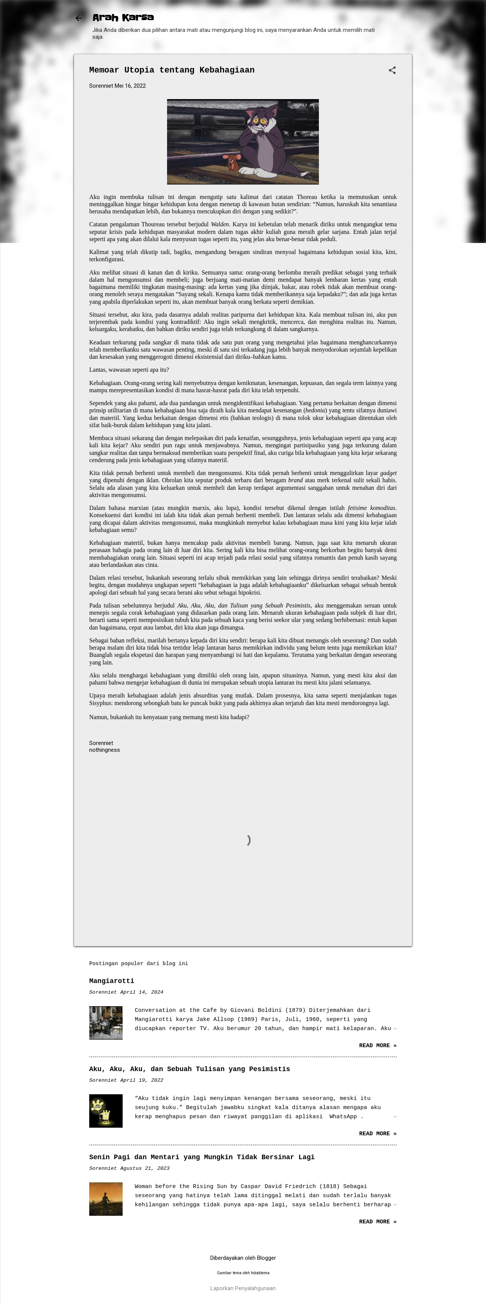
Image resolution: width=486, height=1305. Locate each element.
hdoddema (260, 1272)
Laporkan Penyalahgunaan (243, 1288)
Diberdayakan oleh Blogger (243, 1258)
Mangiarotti (111, 981)
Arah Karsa (123, 18)
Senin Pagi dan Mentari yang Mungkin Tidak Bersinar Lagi (202, 1157)
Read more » (378, 1046)
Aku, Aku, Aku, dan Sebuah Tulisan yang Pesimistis (189, 1069)
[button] (392, 71)
